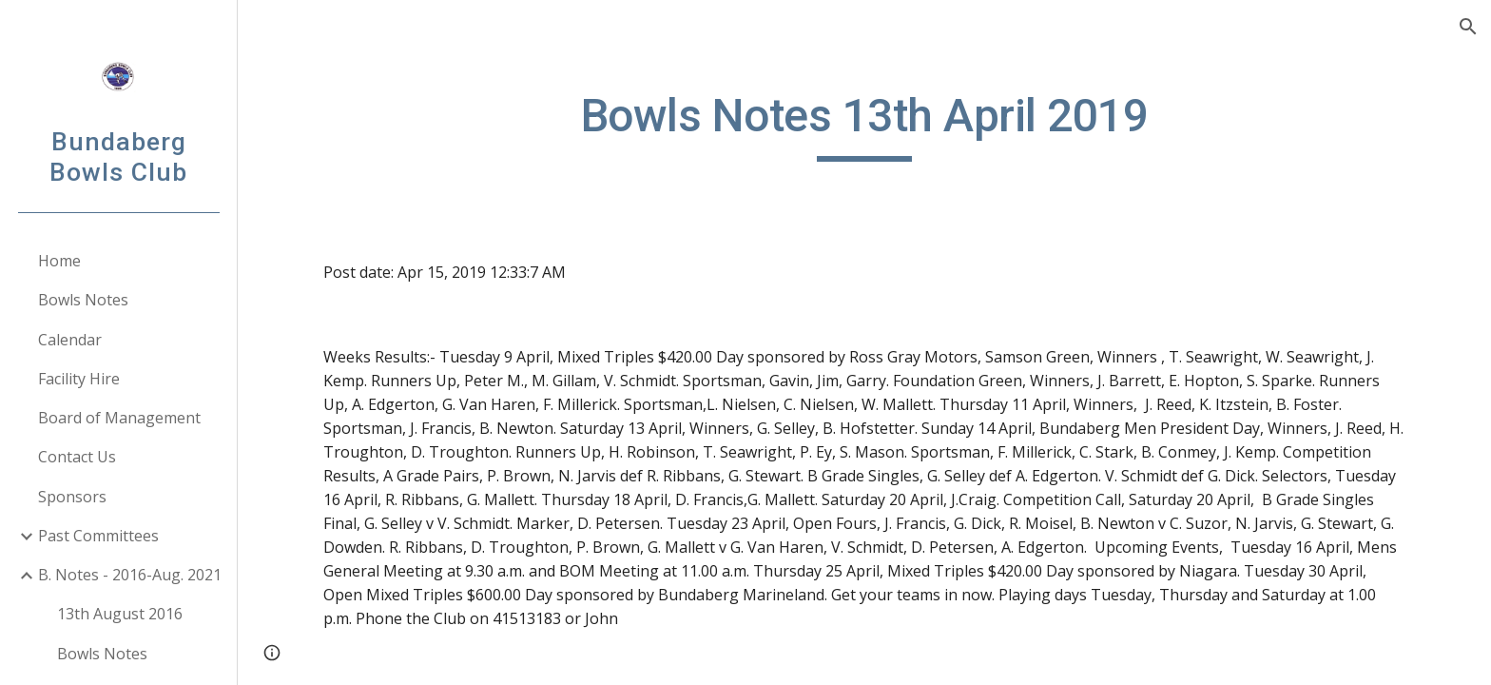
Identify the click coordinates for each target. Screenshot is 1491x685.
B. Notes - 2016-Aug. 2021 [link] (130, 574)
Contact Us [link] (77, 456)
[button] (1468, 26)
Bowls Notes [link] (83, 299)
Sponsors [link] (72, 496)
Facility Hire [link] (79, 378)
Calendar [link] (70, 339)
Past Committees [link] (98, 535)
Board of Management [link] (119, 417)
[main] (864, 124)
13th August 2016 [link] (120, 613)
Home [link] (59, 260)
